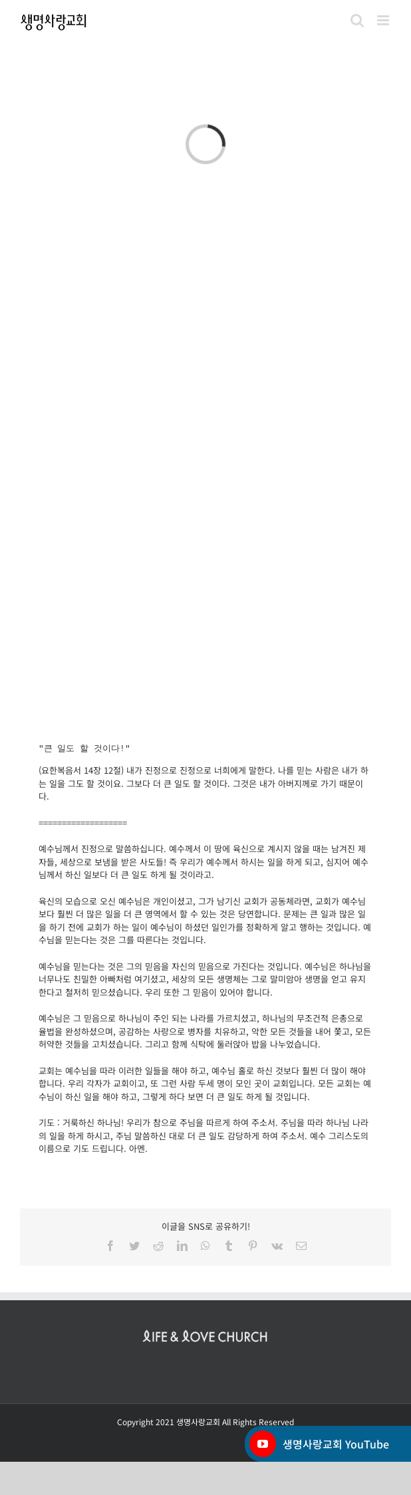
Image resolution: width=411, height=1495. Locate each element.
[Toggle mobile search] (357, 20)
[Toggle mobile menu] (384, 20)
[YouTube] (262, 1444)
